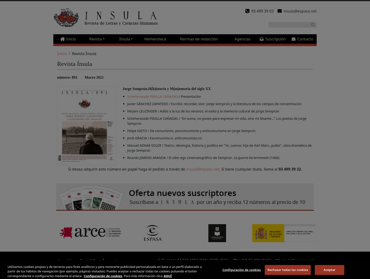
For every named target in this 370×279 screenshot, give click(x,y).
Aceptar (329, 272)
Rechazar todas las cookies (287, 272)
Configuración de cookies (242, 272)
